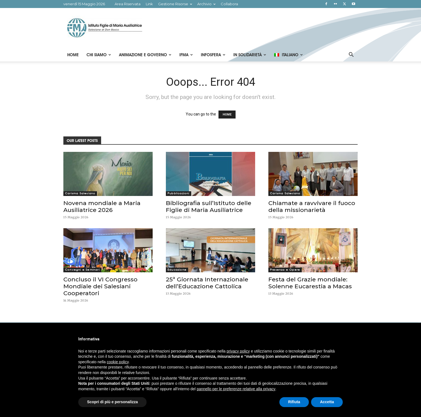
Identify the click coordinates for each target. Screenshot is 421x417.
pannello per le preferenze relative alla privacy (236, 389)
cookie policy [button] (118, 362)
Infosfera (213, 54)
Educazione (177, 269)
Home (73, 54)
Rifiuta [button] (294, 402)
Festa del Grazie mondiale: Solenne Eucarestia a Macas (310, 283)
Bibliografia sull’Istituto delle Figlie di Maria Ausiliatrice (208, 206)
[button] (351, 55)
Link (149, 4)
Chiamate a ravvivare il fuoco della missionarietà (311, 206)
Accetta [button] (327, 402)
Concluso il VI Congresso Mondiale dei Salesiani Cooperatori (100, 286)
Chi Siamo (99, 54)
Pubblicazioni (179, 193)
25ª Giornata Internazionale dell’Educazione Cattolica (207, 283)
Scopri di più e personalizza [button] (112, 402)
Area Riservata (128, 4)
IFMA (186, 54)
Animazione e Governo (145, 54)
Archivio (206, 4)
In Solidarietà (249, 54)
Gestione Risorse (175, 4)
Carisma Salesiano (80, 193)
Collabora (229, 4)
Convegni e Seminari (82, 269)
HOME (227, 114)
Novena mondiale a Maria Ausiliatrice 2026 (102, 206)
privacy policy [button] (238, 351)
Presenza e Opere (285, 269)
